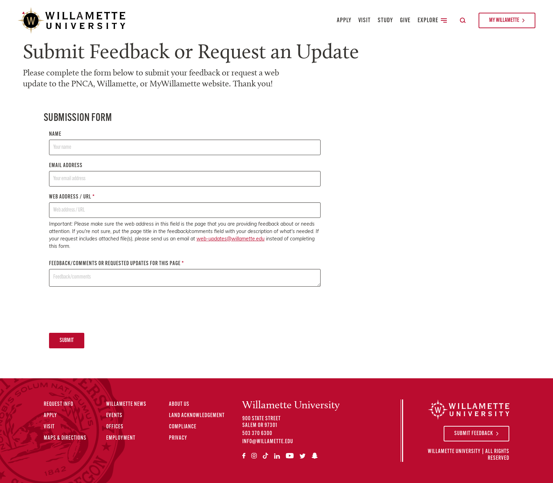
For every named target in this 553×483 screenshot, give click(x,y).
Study (385, 20)
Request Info (58, 404)
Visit (364, 20)
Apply (344, 20)
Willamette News (126, 404)
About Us (179, 404)
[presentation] (102, 309)
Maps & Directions (65, 438)
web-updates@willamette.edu (230, 239)
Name (185, 143)
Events (114, 415)
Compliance (182, 427)
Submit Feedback (473, 433)
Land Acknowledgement (197, 415)
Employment (120, 438)
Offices (114, 427)
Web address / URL (185, 206)
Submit (67, 340)
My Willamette (504, 20)
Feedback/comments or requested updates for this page (185, 274)
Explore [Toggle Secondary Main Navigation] (432, 20)
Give (405, 20)
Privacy (178, 438)
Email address (185, 175)
